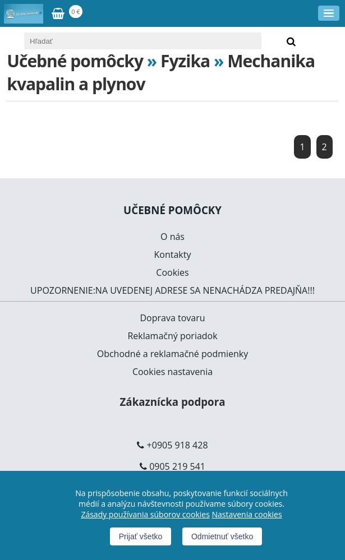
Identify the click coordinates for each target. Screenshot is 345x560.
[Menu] (328, 13)
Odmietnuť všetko (222, 536)
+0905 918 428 (177, 445)
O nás (172, 236)
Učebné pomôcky (75, 60)
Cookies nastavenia (172, 371)
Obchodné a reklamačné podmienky (173, 354)
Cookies (172, 272)
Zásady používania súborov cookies (145, 514)
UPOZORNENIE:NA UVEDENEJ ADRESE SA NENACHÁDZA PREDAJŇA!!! (172, 290)
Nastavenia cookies (246, 514)
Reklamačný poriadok (172, 336)
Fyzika (185, 60)
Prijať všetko (141, 536)
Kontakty (172, 254)
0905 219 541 (177, 466)
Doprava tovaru (172, 318)
